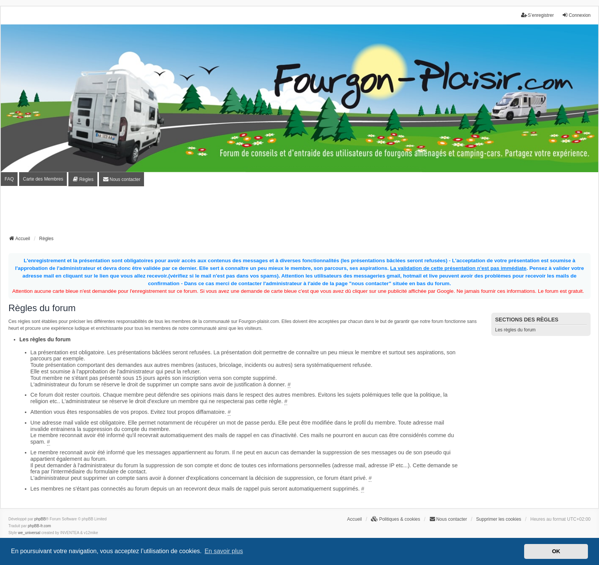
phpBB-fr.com (39, 526)
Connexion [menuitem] (576, 15)
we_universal (29, 533)
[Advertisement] (299, 213)
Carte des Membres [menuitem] (43, 179)
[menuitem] (82, 179)
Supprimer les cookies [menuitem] (498, 519)
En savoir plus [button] (223, 551)
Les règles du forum (515, 330)
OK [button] (556, 551)
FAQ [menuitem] (9, 179)
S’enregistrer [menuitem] (537, 15)
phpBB (40, 519)
